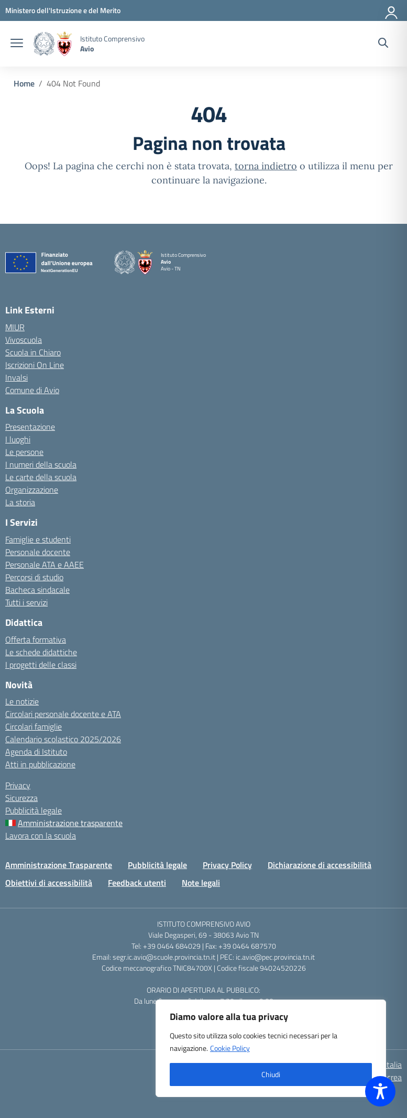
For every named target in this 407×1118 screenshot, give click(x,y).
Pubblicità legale (33, 810)
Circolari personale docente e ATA (63, 714)
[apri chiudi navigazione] (16, 44)
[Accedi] (392, 10)
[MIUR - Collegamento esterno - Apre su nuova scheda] (62, 10)
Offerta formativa (35, 639)
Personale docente (37, 552)
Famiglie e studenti (38, 539)
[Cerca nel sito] (383, 44)
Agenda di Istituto (36, 751)
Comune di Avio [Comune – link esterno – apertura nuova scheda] (32, 390)
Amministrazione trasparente (70, 823)
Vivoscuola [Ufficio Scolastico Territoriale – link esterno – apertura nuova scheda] (23, 339)
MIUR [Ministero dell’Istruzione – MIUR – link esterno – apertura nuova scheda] (15, 327)
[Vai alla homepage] (53, 43)
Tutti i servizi (26, 602)
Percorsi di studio (34, 577)
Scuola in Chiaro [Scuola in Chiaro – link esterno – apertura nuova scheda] (33, 352)
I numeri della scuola (40, 464)
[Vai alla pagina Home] (24, 83)
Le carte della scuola (40, 477)
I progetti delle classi (40, 664)
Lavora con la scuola (40, 835)
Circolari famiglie (33, 726)
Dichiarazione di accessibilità (319, 865)
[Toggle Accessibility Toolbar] (380, 1091)
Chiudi (270, 1074)
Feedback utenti (137, 882)
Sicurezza (21, 797)
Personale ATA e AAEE (44, 564)
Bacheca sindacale (37, 589)
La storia (20, 502)
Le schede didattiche (41, 652)
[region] (271, 1048)
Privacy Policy (227, 865)
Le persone (24, 452)
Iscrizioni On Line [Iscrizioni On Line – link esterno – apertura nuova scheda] (34, 365)
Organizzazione (31, 489)
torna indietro (266, 166)
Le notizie (22, 701)
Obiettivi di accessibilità (48, 882)
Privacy (17, 785)
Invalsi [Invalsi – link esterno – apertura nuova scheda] (16, 377)
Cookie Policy (230, 1048)
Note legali (201, 882)
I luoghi (17, 439)
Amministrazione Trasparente (58, 865)
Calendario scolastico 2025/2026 (63, 739)
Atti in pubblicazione (40, 764)
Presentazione (30, 426)
